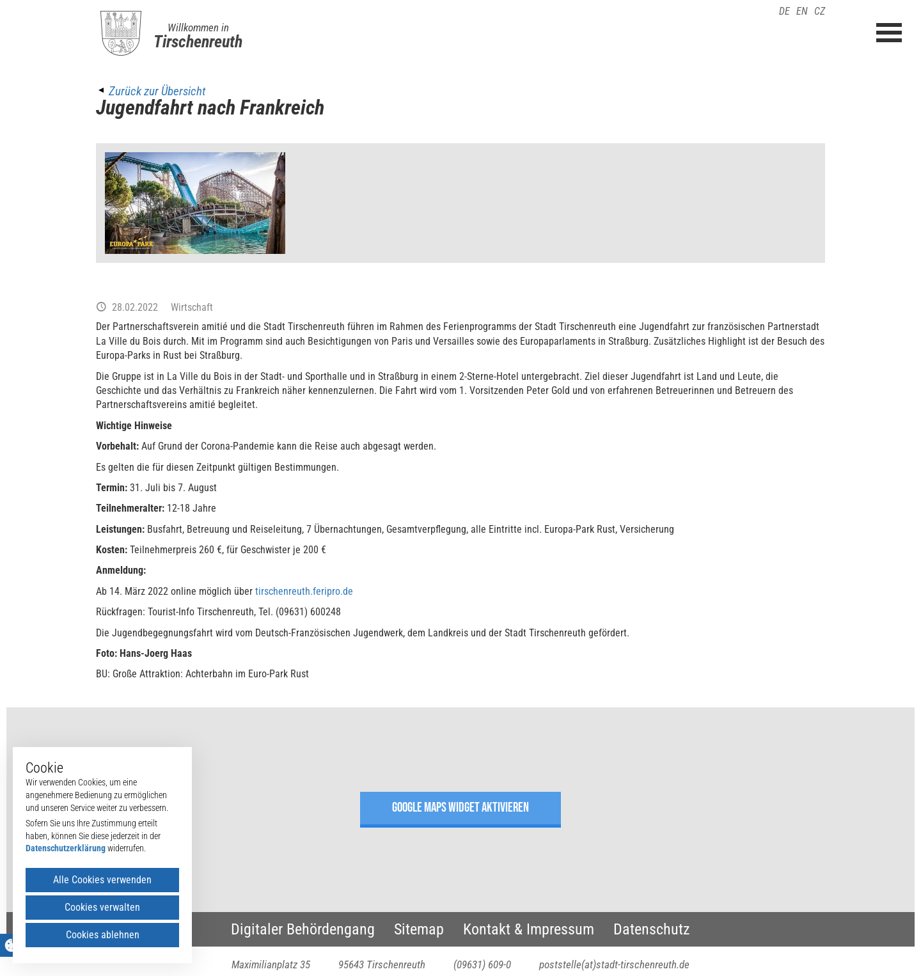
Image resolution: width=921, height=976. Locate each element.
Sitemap (419, 929)
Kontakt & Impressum (528, 929)
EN (802, 11)
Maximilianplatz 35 (271, 964)
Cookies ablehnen (102, 935)
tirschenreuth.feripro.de (304, 591)
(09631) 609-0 (482, 964)
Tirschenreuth (198, 41)
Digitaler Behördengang (303, 929)
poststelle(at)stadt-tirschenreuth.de (614, 964)
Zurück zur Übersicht (157, 91)
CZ (819, 11)
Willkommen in (198, 27)
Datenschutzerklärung (66, 848)
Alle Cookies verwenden (102, 880)
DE (784, 11)
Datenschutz (651, 929)
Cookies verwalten (102, 907)
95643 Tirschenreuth (381, 964)
